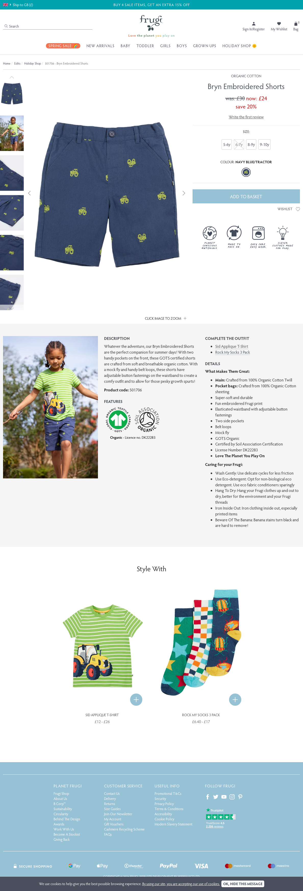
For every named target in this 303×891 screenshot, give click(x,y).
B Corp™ (60, 803)
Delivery (110, 798)
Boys (182, 45)
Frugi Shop (61, 793)
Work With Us (64, 829)
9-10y (264, 144)
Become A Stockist (67, 834)
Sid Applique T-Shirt (231, 346)
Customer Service (123, 785)
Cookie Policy (164, 818)
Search (12, 26)
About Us (60, 798)
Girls (165, 45)
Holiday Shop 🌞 (239, 45)
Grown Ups (204, 45)
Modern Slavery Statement (173, 824)
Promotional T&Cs (168, 793)
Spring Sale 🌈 (63, 45)
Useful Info (167, 785)
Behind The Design (67, 818)
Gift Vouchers (113, 824)
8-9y (251, 144)
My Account (112, 818)
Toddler (145, 45)
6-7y (239, 144)
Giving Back (62, 839)
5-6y (226, 144)
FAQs (108, 834)
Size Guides (112, 808)
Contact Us (112, 793)
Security (160, 798)
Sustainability (63, 808)
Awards (59, 824)
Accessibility (163, 813)
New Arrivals (100, 45)
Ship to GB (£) (18, 4)
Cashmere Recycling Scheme (124, 829)
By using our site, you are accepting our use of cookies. (181, 883)
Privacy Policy (164, 803)
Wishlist (288, 208)
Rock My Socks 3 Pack (232, 352)
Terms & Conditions (169, 808)
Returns (109, 803)
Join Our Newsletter (118, 813)
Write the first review (246, 116)
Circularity (61, 813)
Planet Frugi (68, 785)
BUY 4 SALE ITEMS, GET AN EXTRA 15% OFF (151, 4)
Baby (125, 45)
